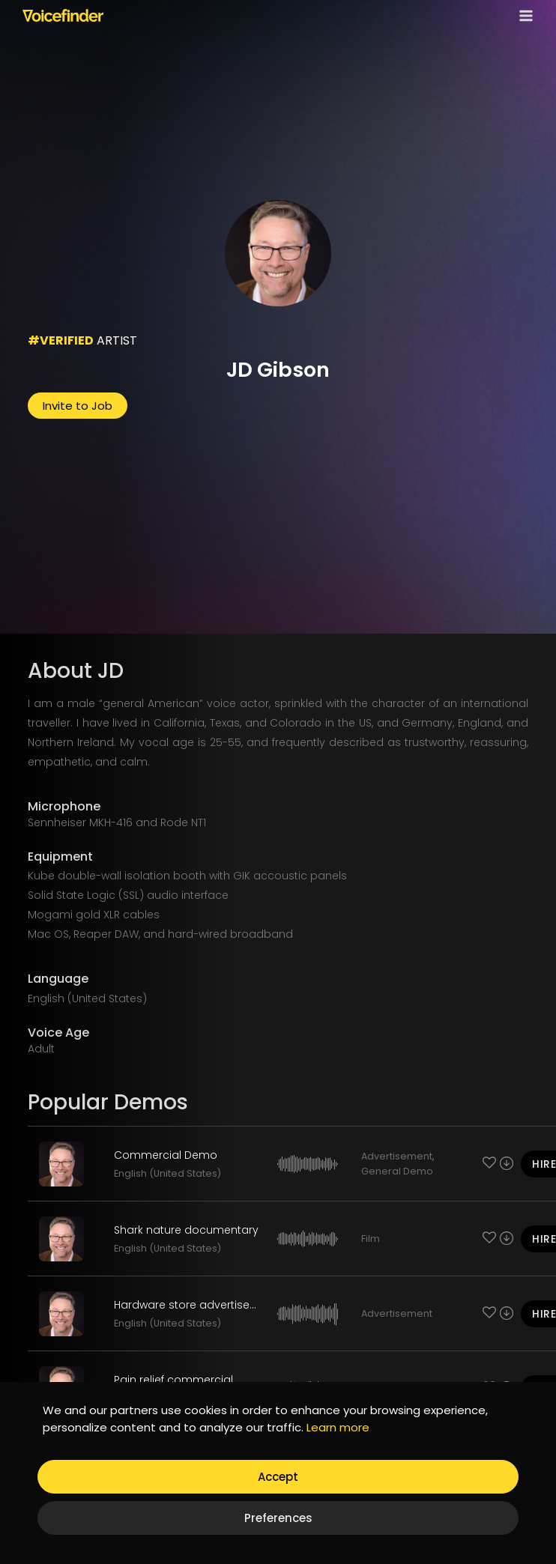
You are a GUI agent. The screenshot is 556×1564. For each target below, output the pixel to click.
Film (370, 1238)
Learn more (337, 1427)
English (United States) (167, 1173)
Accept (278, 1477)
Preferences (278, 1518)
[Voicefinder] (62, 15)
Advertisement (396, 1156)
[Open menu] (523, 15)
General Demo (397, 1171)
